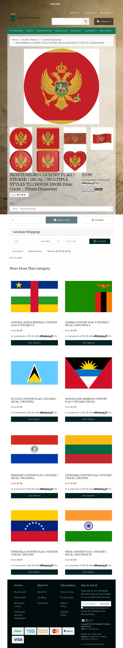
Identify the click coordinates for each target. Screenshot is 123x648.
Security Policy (64, 613)
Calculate (100, 241)
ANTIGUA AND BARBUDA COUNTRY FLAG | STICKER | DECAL (86, 400)
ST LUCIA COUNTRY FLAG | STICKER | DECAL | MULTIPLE (33, 400)
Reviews (59, 251)
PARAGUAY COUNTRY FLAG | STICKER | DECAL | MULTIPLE (34, 477)
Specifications (35, 251)
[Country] (48, 241)
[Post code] (74, 241)
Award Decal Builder (16, 31)
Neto (102, 644)
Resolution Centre (19, 605)
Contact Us (89, 12)
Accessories (29, 31)
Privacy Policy (67, 597)
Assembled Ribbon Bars (44, 31)
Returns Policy (64, 605)
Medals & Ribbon (90, 31)
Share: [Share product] (18, 195)
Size (12, 203)
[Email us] (83, 620)
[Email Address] (89, 603)
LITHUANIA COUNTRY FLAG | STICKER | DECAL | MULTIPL (88, 477)
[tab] (18, 251)
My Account (20, 592)
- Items (103, 21)
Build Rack (88, 189)
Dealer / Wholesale (105, 31)
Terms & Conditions (91, 611)
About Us (74, 12)
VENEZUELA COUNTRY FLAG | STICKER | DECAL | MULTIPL (34, 553)
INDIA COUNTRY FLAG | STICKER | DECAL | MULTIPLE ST (85, 553)
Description (17, 251)
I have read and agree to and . (94, 611)
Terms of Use (67, 592)
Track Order (20, 597)
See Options (34, 342)
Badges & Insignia (61, 31)
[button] (97, 220)
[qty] (23, 241)
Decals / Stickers (76, 31)
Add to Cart (61, 219)
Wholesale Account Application (20, 615)
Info (98, 183)
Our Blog (41, 597)
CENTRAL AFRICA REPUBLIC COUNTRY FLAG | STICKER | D (34, 324)
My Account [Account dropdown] (106, 12)
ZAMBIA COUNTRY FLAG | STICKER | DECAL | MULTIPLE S (87, 324)
